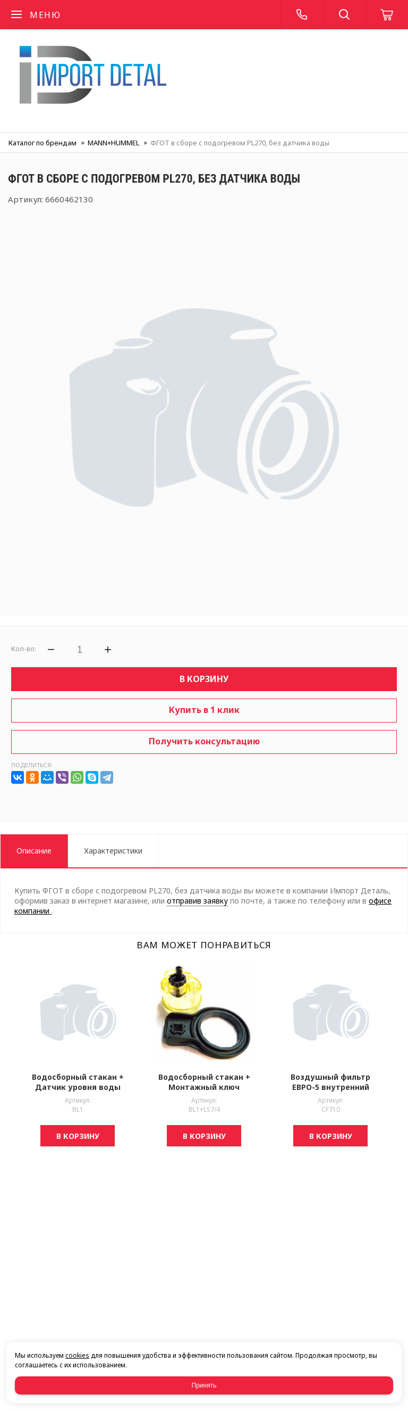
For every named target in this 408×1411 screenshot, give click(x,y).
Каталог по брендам (42, 142)
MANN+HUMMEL (113, 142)
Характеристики (113, 851)
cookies (77, 1355)
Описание (34, 851)
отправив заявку (197, 901)
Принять (204, 1385)
